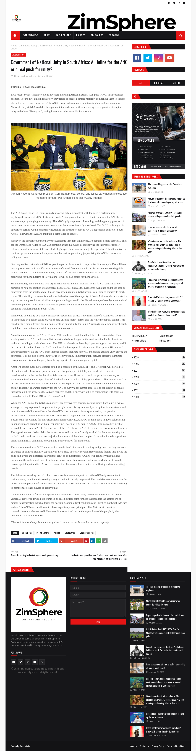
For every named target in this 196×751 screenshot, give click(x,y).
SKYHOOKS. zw (166, 335)
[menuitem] (15, 35)
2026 (159, 357)
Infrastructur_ (166, 340)
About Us (133, 746)
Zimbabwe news (27, 45)
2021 (159, 390)
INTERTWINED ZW (139, 335)
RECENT (176, 83)
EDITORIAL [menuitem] (114, 35)
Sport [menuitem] (47, 35)
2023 (159, 377)
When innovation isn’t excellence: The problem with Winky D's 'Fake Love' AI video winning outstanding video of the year (165, 246)
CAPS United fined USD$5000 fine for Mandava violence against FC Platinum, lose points (165, 633)
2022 (159, 383)
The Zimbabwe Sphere (25, 76)
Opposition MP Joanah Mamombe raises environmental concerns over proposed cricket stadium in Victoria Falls (165, 283)
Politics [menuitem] (80, 35)
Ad (140, 83)
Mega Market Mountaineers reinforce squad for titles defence (163, 602)
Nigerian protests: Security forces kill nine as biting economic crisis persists (165, 214)
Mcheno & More (139, 340)
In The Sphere (42, 532)
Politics (57, 532)
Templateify (25, 746)
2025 (159, 364)
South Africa (70, 532)
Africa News (27, 532)
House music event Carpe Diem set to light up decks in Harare (165, 715)
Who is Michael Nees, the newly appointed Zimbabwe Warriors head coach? (166, 313)
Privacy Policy (158, 746)
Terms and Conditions (176, 746)
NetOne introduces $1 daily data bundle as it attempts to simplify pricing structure (166, 200)
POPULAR (158, 83)
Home (14, 45)
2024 (159, 370)
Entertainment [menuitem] (30, 35)
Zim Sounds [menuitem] (97, 35)
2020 (159, 397)
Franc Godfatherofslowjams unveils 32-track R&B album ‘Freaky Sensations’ (165, 299)
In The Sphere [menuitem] (63, 35)
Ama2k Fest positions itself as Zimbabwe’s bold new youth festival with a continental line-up (166, 265)
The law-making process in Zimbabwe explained (165, 186)
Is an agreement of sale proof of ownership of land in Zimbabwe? (162, 228)
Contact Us (144, 746)
